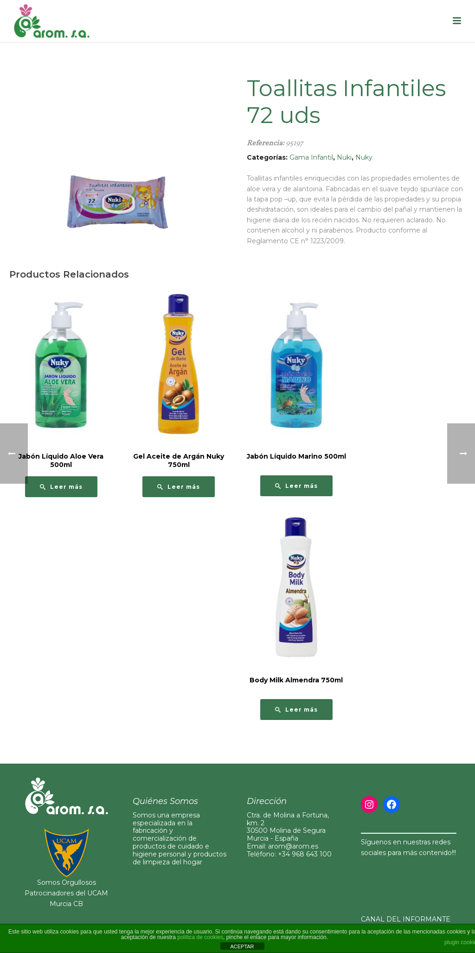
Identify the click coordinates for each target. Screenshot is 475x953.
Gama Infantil (311, 157)
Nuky (363, 157)
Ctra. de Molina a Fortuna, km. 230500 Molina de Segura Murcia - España (288, 827)
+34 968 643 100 (305, 854)
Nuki (344, 157)
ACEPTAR (242, 946)
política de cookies (200, 937)
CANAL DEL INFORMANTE (405, 919)
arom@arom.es (293, 846)
